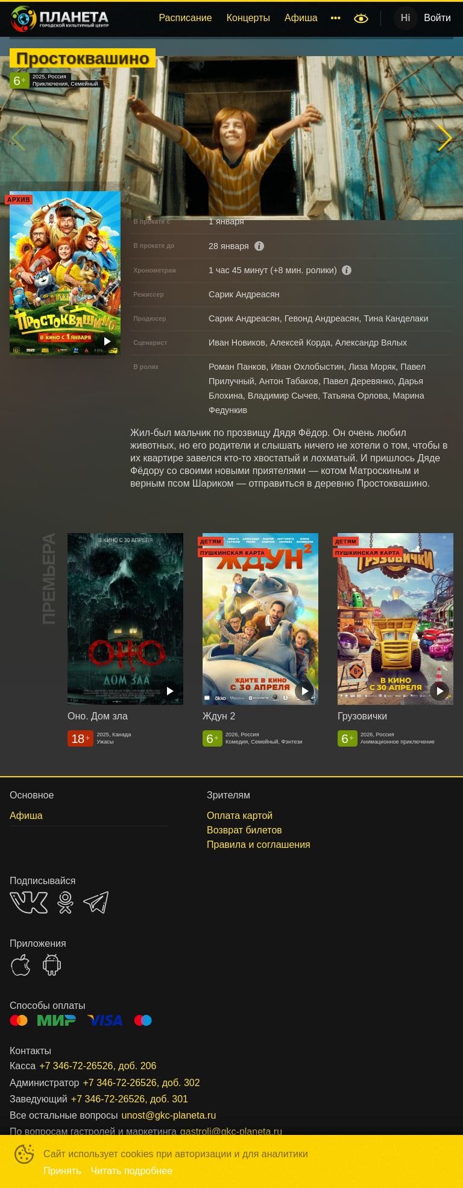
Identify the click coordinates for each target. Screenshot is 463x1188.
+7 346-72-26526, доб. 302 (141, 1083)
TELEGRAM (96, 902)
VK (29, 902)
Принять (62, 1171)
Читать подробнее (132, 1171)
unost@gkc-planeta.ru (169, 1115)
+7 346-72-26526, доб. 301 (129, 1099)
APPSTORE (20, 965)
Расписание (185, 18)
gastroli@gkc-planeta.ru (231, 1131)
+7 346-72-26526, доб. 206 (97, 1066)
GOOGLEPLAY (52, 965)
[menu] (234, 18)
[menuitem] (185, 18)
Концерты (248, 18)
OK (65, 902)
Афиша (301, 18)
